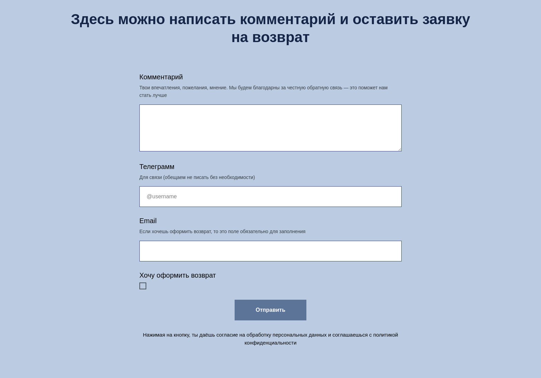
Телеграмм (156, 166)
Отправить (270, 310)
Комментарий (161, 77)
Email (148, 221)
